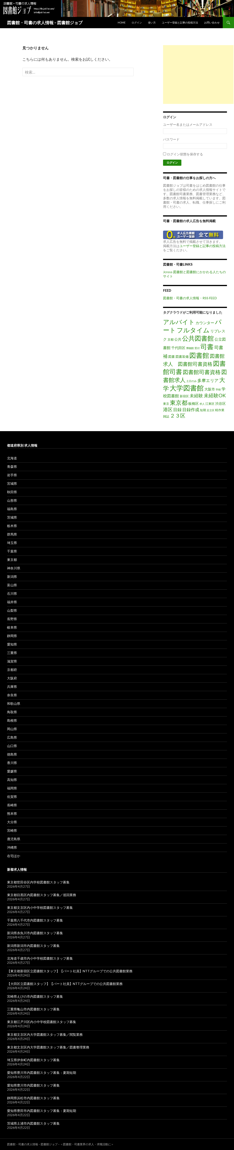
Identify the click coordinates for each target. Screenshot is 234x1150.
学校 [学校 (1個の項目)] (218, 389)
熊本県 (12, 813)
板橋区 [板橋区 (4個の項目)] (193, 403)
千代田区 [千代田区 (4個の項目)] (178, 348)
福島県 (12, 509)
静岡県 (12, 636)
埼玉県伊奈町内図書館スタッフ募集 (33, 1060)
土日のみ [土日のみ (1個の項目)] (191, 380)
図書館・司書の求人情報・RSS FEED (190, 298)
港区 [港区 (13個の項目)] (167, 409)
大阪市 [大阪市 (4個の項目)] (209, 389)
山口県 (12, 746)
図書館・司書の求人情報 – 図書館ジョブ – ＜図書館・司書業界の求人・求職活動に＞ (60, 1144)
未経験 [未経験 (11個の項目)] (196, 395)
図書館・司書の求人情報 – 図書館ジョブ (44, 22)
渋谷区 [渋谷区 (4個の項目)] (220, 403)
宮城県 (12, 483)
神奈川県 (13, 568)
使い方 (152, 22)
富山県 (12, 585)
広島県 (12, 737)
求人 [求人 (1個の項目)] (202, 403)
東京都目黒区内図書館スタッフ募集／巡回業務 (41, 895)
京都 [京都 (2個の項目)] (171, 339)
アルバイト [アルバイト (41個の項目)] (179, 321)
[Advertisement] (198, 74)
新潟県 (12, 577)
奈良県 (12, 695)
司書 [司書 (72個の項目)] (207, 347)
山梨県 (12, 610)
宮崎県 (12, 830)
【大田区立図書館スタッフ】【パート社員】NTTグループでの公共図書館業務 (65, 984)
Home (121, 22)
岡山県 (12, 729)
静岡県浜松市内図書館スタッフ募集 (33, 1098)
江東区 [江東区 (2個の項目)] (209, 404)
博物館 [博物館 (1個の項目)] (190, 348)
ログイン (137, 22)
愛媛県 (12, 771)
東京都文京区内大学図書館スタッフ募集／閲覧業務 (45, 1034)
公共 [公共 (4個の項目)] (177, 339)
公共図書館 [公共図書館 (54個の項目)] (198, 338)
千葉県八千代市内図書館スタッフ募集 (35, 920)
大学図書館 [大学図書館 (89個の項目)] (187, 388)
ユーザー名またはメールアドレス (187, 124)
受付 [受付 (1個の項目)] (197, 348)
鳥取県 (12, 712)
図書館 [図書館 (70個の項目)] (199, 355)
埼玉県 (12, 543)
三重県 (12, 653)
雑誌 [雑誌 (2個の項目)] (166, 416)
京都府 (12, 670)
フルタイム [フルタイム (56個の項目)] (193, 330)
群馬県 (12, 534)
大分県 (12, 822)
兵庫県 (12, 687)
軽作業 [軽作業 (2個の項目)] (219, 410)
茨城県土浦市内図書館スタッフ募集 (33, 1123)
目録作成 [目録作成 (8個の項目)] (190, 409)
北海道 (12, 458)
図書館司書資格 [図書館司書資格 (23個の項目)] (202, 372)
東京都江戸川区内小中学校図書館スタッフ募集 (41, 1022)
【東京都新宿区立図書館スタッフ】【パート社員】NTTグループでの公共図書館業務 (70, 971)
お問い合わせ (212, 22)
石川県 (12, 593)
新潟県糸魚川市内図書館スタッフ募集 (35, 933)
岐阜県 (12, 627)
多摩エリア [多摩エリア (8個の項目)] (207, 380)
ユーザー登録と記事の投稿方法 (180, 22)
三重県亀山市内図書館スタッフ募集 (33, 1009)
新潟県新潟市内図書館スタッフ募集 (33, 946)
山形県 (12, 500)
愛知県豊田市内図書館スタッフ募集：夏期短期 (41, 1111)
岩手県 (12, 475)
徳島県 (12, 754)
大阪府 (12, 678)
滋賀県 (12, 661)
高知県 (12, 780)
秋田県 (12, 492)
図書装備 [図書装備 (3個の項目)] (182, 356)
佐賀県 (12, 797)
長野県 (12, 619)
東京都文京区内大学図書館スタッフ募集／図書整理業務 (48, 1047)
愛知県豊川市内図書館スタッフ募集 (33, 1085)
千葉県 (12, 551)
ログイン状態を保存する (185, 154)
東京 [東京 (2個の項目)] (166, 404)
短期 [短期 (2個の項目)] (203, 410)
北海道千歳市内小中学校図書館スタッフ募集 (40, 958)
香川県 (12, 763)
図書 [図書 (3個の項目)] (171, 356)
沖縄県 (12, 847)
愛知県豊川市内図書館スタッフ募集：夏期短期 (41, 1073)
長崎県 (12, 805)
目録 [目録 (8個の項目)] (177, 409)
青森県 (12, 467)
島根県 (12, 720)
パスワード (171, 139)
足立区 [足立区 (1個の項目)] (210, 410)
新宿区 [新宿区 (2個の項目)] (184, 396)
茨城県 (12, 517)
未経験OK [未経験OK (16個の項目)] (215, 395)
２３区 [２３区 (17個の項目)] (177, 416)
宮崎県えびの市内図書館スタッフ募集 (35, 996)
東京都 (12, 560)
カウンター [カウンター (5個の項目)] (204, 322)
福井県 (12, 602)
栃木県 (12, 526)
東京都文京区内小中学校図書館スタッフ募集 (40, 908)
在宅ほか (13, 856)
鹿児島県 (13, 839)
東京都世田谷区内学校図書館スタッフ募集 (38, 882)
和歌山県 (13, 703)
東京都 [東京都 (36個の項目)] (178, 402)
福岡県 (12, 788)
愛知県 (12, 644)
